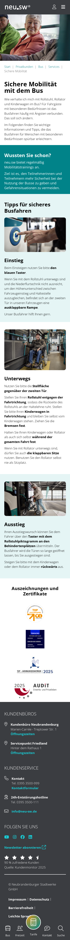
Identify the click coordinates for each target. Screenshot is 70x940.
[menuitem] (8, 931)
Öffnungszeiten (23, 734)
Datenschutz (39, 899)
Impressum (17, 899)
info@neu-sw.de (24, 811)
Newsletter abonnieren (25, 847)
